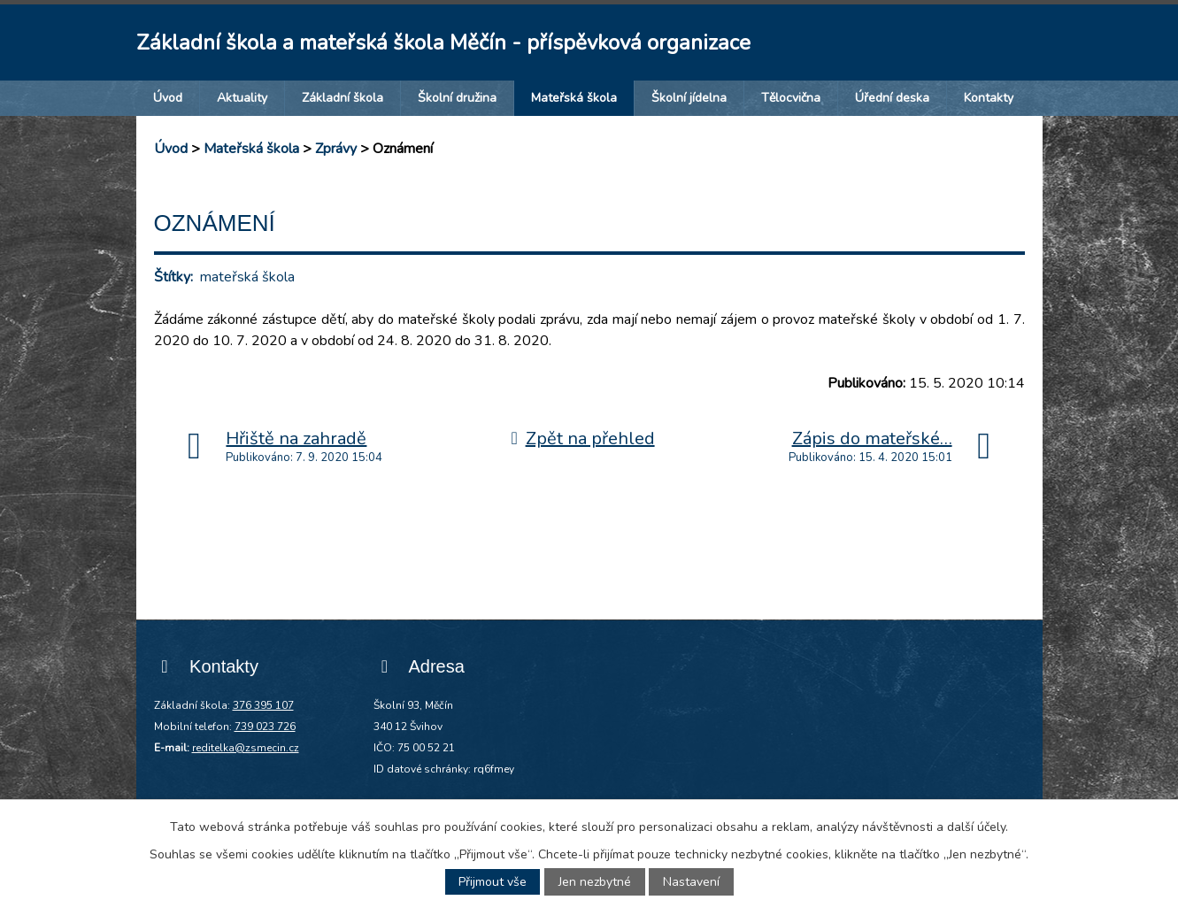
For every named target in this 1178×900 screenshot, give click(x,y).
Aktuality (242, 97)
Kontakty (988, 97)
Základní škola (342, 97)
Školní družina (457, 97)
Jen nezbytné (594, 881)
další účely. (977, 827)
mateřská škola (247, 277)
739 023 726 (265, 726)
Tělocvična (790, 97)
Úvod (167, 97)
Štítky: (173, 277)
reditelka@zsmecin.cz (245, 748)
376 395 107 (263, 705)
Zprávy (336, 148)
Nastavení (691, 881)
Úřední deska (892, 97)
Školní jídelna (689, 97)
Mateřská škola (574, 97)
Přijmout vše (492, 881)
